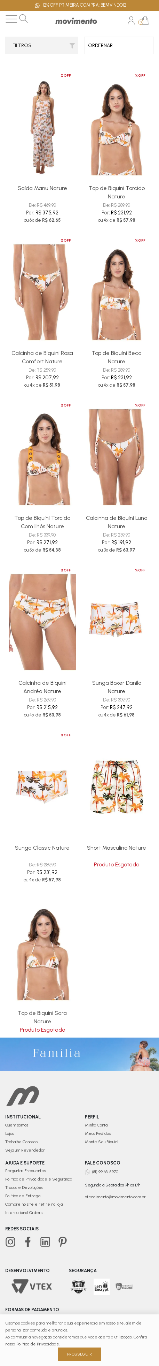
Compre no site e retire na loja (34, 1204)
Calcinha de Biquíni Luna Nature (117, 522)
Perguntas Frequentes (25, 1170)
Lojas (9, 1133)
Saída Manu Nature (42, 188)
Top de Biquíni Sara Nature (42, 1017)
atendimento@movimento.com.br (115, 1196)
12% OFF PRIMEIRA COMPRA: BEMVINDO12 (80, 5)
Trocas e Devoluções (24, 1187)
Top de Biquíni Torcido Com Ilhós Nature (42, 522)
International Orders (23, 1212)
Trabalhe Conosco (21, 1141)
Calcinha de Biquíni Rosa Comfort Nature (42, 357)
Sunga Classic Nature (42, 847)
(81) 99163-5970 (105, 1171)
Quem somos (16, 1125)
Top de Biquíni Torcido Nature (117, 192)
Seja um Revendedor (25, 1150)
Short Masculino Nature (116, 847)
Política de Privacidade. (38, 1344)
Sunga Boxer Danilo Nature (116, 687)
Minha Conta (96, 1125)
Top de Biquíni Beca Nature (117, 357)
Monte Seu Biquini (101, 1141)
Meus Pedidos (98, 1133)
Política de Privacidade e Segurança (38, 1179)
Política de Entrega (22, 1195)
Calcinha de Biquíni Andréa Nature (42, 687)
